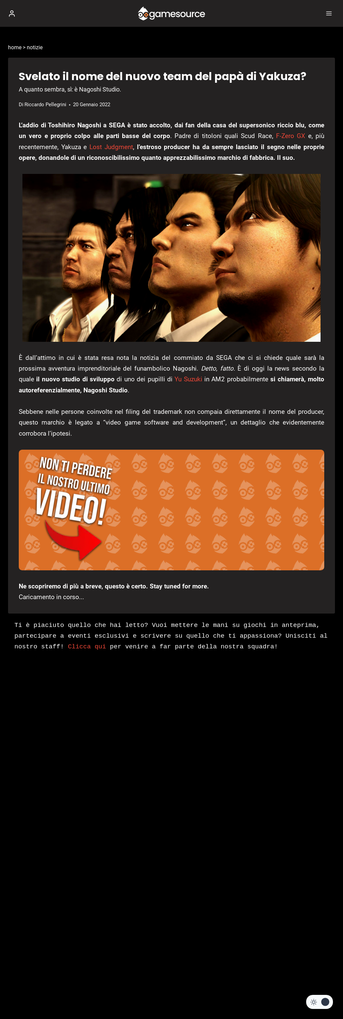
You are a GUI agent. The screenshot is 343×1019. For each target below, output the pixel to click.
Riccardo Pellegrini (45, 105)
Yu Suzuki (188, 379)
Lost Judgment (111, 147)
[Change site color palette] (319, 1002)
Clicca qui (87, 646)
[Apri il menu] (329, 13)
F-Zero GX (290, 136)
